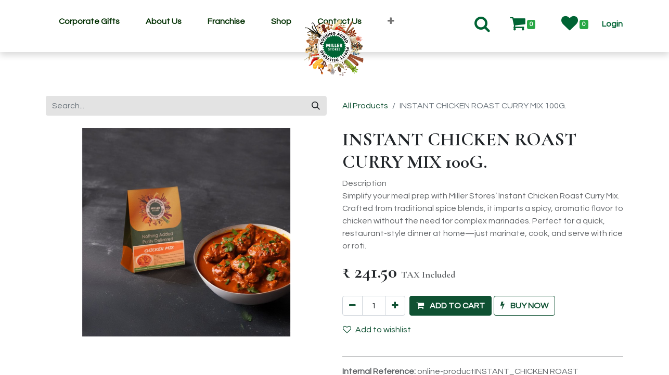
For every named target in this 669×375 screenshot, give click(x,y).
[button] (391, 21)
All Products (365, 106)
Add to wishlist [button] (377, 329)
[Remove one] (352, 306)
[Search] (316, 106)
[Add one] (395, 306)
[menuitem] (89, 21)
